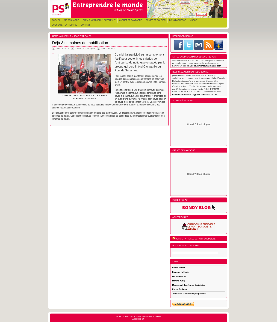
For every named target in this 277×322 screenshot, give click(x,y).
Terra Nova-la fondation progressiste (189, 294)
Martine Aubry (178, 281)
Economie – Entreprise (64, 25)
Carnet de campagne (130, 20)
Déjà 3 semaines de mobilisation (80, 43)
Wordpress (156, 316)
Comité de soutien (156, 20)
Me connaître (71, 20)
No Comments (108, 48)
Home (55, 36)
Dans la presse (177, 20)
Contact (85, 25)
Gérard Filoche (179, 276)
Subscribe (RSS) (138, 319)
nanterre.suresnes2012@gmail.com (204, 66)
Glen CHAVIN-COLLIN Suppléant (99, 20)
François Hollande (180, 272)
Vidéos (193, 20)
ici (216, 94)
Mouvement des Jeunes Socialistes (188, 285)
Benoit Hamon (178, 268)
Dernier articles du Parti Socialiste (195, 239)
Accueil (56, 20)
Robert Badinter (179, 289)
